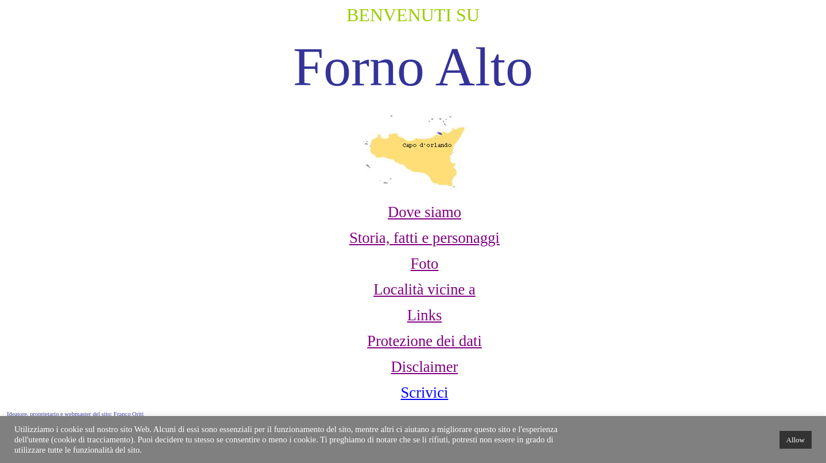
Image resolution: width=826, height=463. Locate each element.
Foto (425, 263)
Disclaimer (424, 366)
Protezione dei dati (424, 341)
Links (424, 315)
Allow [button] (795, 439)
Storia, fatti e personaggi (424, 237)
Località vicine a (424, 289)
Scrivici (425, 392)
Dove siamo (424, 212)
